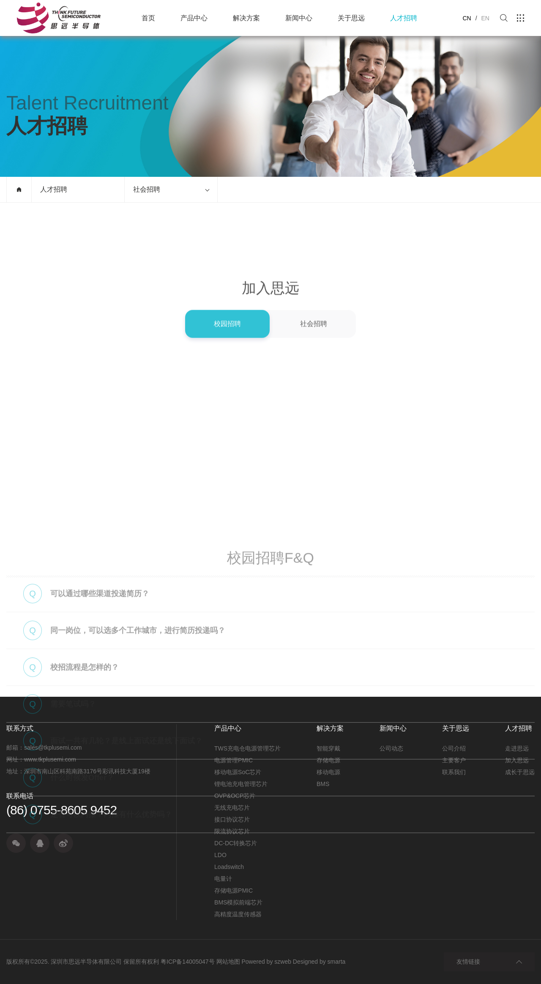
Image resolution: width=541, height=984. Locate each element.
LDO (220, 855)
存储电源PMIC (233, 890)
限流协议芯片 (232, 831)
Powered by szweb (266, 961)
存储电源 (328, 760)
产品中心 (194, 18)
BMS (323, 784)
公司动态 (391, 748)
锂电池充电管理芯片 (241, 784)
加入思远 (517, 760)
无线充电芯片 (232, 807)
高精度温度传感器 (238, 914)
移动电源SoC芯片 (237, 772)
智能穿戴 (328, 748)
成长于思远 (520, 772)
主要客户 (454, 760)
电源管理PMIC (233, 760)
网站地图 (228, 961)
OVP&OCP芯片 (234, 795)
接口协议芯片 (232, 819)
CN (466, 18)
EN (485, 18)
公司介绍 (454, 748)
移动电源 (328, 772)
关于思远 (351, 18)
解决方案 (246, 18)
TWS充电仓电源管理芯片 (247, 748)
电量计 (223, 878)
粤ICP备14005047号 (188, 961)
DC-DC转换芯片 (235, 843)
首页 (148, 18)
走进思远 (517, 748)
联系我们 (454, 772)
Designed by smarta (319, 961)
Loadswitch (229, 866)
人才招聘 (403, 18)
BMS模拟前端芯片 (238, 902)
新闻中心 (298, 18)
